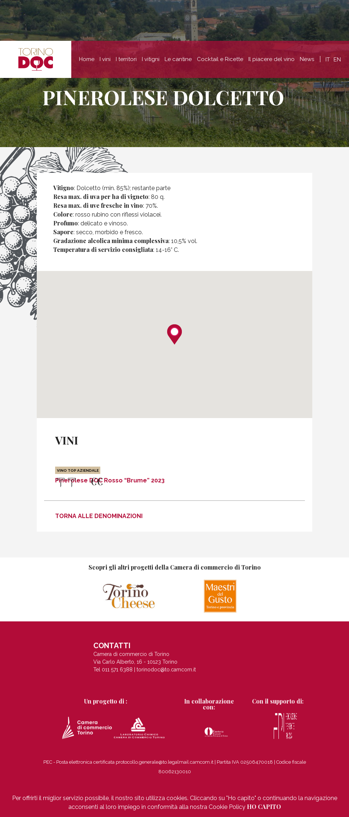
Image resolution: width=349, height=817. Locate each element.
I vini (105, 59)
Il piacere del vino (271, 59)
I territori (126, 59)
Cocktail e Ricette (220, 59)
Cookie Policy (227, 806)
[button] (174, 334)
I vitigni (150, 59)
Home (86, 59)
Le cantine (178, 59)
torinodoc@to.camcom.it (166, 675)
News (307, 59)
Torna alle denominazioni (99, 516)
